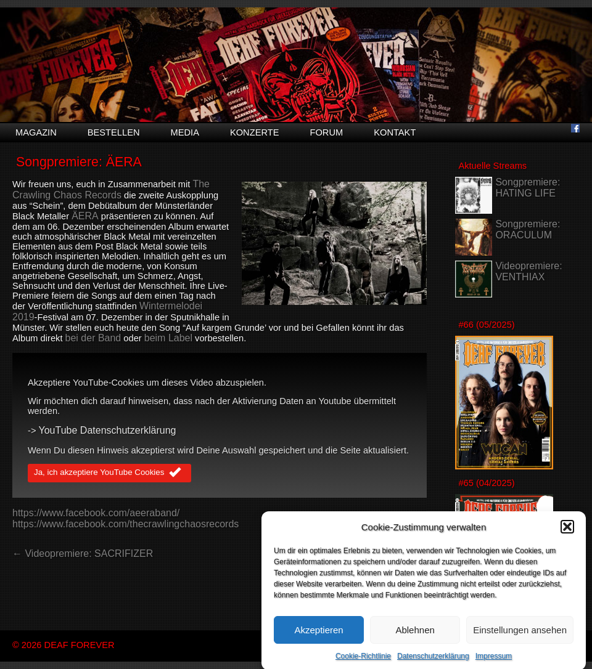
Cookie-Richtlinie (363, 660)
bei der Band (93, 338)
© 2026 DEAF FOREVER (63, 645)
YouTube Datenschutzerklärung (107, 430)
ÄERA (85, 216)
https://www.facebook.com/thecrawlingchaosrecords (125, 524)
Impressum (493, 660)
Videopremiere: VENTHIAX (528, 271)
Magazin (36, 132)
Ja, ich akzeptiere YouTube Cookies (109, 473)
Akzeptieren (318, 633)
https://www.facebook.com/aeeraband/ (95, 513)
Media (185, 132)
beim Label (168, 338)
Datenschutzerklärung (433, 660)
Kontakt (395, 132)
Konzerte (254, 132)
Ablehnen (414, 633)
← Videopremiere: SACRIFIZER (82, 553)
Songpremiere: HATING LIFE (527, 187)
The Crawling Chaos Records (111, 189)
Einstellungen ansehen (520, 633)
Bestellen (114, 132)
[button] (567, 531)
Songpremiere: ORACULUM (527, 229)
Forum (326, 132)
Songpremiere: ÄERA (79, 162)
